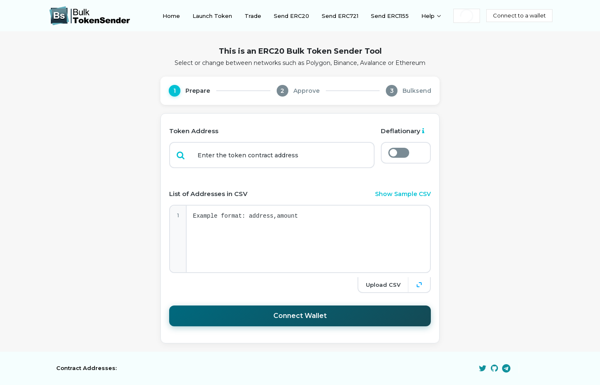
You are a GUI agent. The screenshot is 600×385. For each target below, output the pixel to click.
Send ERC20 (291, 15)
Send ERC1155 (390, 15)
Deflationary (402, 131)
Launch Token (212, 15)
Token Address (193, 131)
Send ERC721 (340, 15)
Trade (253, 15)
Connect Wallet (300, 316)
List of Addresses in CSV (208, 194)
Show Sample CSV (403, 194)
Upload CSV (383, 284)
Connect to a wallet (519, 15)
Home (171, 15)
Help (428, 15)
